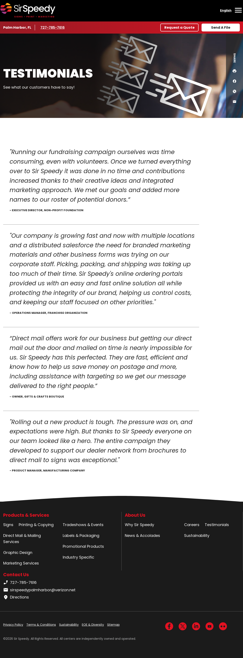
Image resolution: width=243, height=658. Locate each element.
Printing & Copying (36, 524)
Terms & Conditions (41, 625)
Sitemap (113, 625)
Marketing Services (21, 563)
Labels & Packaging (81, 535)
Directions (16, 597)
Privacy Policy (13, 625)
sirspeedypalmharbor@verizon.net (39, 590)
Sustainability (196, 535)
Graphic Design (17, 552)
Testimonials (217, 524)
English (226, 10)
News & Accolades (142, 535)
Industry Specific (78, 557)
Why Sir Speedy (139, 524)
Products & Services (26, 515)
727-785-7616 (53, 27)
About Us (135, 515)
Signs (8, 524)
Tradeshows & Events (83, 524)
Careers (191, 524)
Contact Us (16, 575)
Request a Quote (179, 27)
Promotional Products (83, 546)
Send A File (220, 27)
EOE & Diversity (93, 625)
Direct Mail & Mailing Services (22, 538)
